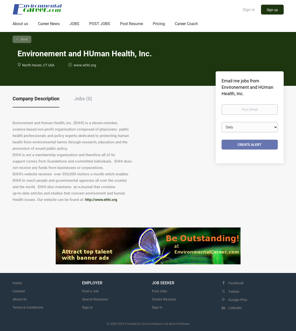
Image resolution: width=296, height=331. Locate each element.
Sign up (272, 10)
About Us (20, 299)
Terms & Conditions (28, 307)
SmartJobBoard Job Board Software (165, 324)
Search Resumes (95, 299)
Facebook (236, 283)
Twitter (234, 292)
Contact (19, 291)
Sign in (249, 9)
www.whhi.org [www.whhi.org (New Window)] (85, 65)
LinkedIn (235, 308)
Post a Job (90, 291)
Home (17, 283)
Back (24, 39)
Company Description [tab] (36, 99)
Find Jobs (159, 291)
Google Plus (237, 300)
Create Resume (164, 299)
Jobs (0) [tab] (83, 99)
